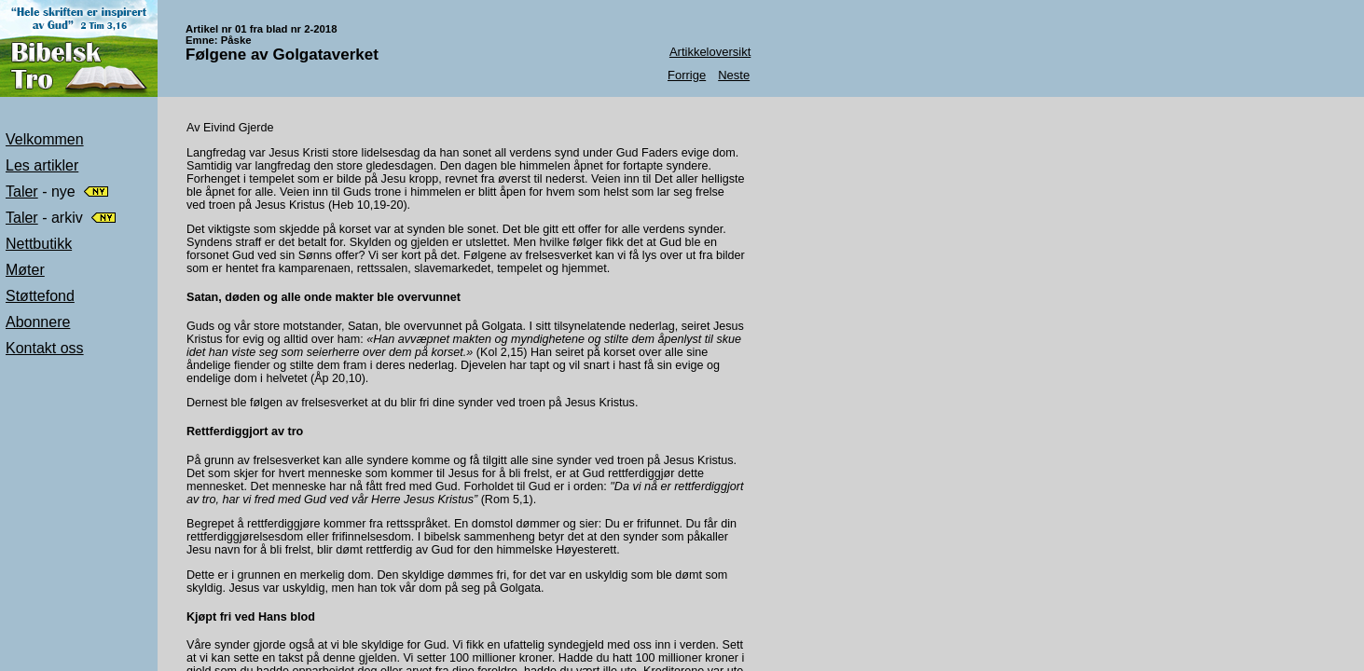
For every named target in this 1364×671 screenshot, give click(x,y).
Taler (22, 191)
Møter (25, 270)
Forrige (687, 75)
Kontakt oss (45, 348)
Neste (734, 75)
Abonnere (38, 322)
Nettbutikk (39, 244)
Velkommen (45, 139)
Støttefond (40, 296)
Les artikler (42, 165)
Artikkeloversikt (710, 52)
